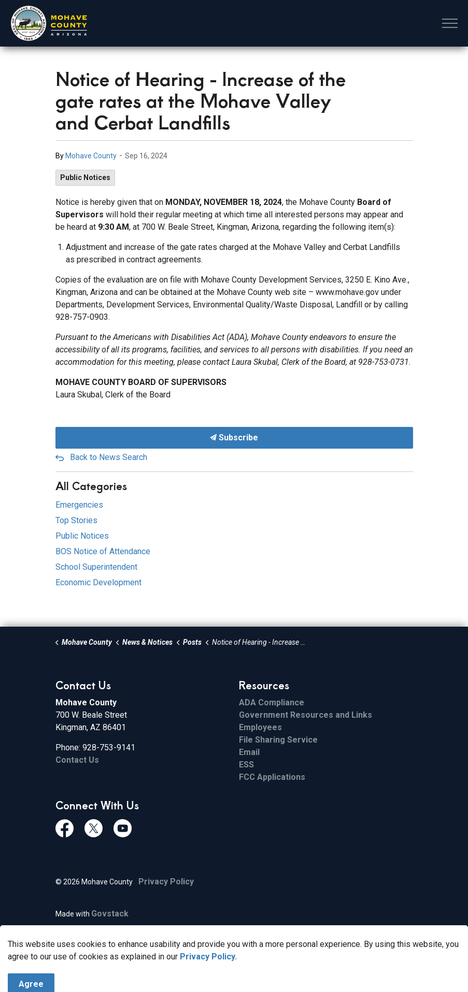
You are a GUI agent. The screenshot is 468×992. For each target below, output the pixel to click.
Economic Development (98, 582)
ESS (246, 764)
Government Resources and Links (305, 715)
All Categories (91, 485)
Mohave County (91, 156)
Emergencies (79, 505)
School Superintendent (96, 567)
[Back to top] (234, 957)
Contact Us (77, 760)
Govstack (110, 914)
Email (249, 752)
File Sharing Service (278, 740)
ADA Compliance (271, 702)
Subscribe (234, 437)
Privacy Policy (166, 881)
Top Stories (76, 520)
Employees (260, 727)
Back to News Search (108, 457)
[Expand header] (449, 23)
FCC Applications (272, 777)
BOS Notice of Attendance (102, 551)
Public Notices (85, 177)
